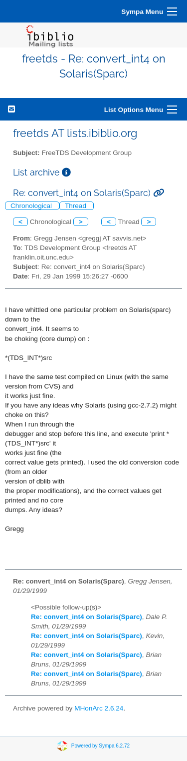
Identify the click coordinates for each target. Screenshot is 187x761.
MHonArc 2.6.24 (98, 708)
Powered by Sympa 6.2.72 (100, 745)
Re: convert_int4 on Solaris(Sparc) (86, 616)
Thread (76, 206)
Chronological (32, 206)
